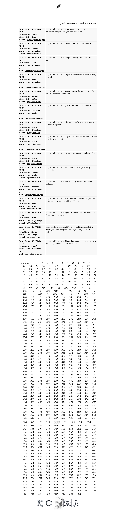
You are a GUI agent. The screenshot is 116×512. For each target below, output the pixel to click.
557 (40, 431)
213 (79, 322)
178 (40, 312)
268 (40, 340)
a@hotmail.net (33, 177)
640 (64, 456)
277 (33, 343)
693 (87, 472)
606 (33, 447)
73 (31, 281)
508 (40, 414)
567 (40, 435)
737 (40, 487)
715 (25, 481)
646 (33, 459)
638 (48, 456)
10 (84, 263)
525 (94, 417)
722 (79, 481)
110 (56, 291)
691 (71, 472)
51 (43, 275)
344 (87, 362)
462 (71, 399)
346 (25, 365)
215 (94, 322)
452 (71, 396)
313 (79, 352)
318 (40, 356)
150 (56, 303)
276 (25, 343)
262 (71, 337)
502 (71, 411)
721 (71, 481)
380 (56, 374)
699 (56, 475)
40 (50, 272)
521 (64, 417)
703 (87, 475)
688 (48, 472)
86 (37, 284)
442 (71, 393)
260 (56, 337)
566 (33, 435)
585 (25, 441)
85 (31, 284)
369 (48, 371)
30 (63, 269)
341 (64, 362)
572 (79, 435)
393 (79, 377)
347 (33, 365)
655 (25, 462)
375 (94, 371)
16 (50, 266)
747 (40, 490)
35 (95, 269)
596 (33, 444)
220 (56, 325)
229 (48, 328)
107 (33, 291)
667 (40, 466)
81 (82, 281)
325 (94, 356)
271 (64, 340)
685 (25, 472)
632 (79, 453)
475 (94, 402)
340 (56, 362)
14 (37, 266)
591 (71, 441)
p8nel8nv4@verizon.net (35, 87)
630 (64, 453)
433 (79, 390)
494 (87, 408)
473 (79, 402)
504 (87, 411)
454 (87, 396)
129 (48, 297)
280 (56, 343)
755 (25, 493)
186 (25, 315)
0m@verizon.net (34, 53)
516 (25, 417)
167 (33, 309)
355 (94, 365)
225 (94, 325)
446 (25, 396)
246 (25, 334)
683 (87, 469)
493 (79, 408)
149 (48, 303)
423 (79, 387)
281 (64, 343)
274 (87, 340)
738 (48, 487)
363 (79, 368)
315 (94, 352)
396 (25, 380)
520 (56, 417)
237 (33, 331)
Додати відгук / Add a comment (78, 23)
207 (33, 322)
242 (71, 331)
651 (71, 459)
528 (40, 422)
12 (24, 266)
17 (56, 266)
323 (79, 356)
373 (79, 371)
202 (71, 318)
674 (94, 466)
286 (25, 346)
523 (79, 417)
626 (33, 453)
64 (50, 278)
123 (78, 294)
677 (40, 469)
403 (79, 380)
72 (24, 281)
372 (71, 371)
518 (40, 417)
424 (87, 387)
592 (79, 441)
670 (64, 466)
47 (95, 272)
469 (48, 402)
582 (79, 438)
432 (71, 390)
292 (71, 346)
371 (64, 371)
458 (40, 399)
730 (64, 484)
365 (94, 368)
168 (40, 309)
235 (94, 328)
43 (69, 272)
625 (25, 453)
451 (64, 396)
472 (71, 402)
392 (71, 377)
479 (48, 405)
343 (79, 362)
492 (71, 408)
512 (71, 414)
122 (70, 294)
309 (48, 352)
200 (56, 318)
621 (71, 450)
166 (25, 309)
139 (48, 300)
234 (87, 328)
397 (33, 380)
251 (64, 334)
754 (94, 490)
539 (56, 425)
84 (24, 284)
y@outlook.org (33, 223)
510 (56, 414)
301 (64, 349)
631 (71, 453)
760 (64, 493)
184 (87, 312)
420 (56, 387)
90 (63, 284)
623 (87, 450)
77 (56, 281)
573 (87, 435)
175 (94, 309)
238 (40, 331)
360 (56, 368)
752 (79, 490)
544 (94, 425)
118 (40, 294)
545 (25, 428)
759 (56, 493)
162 (71, 306)
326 (25, 359)
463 (79, 399)
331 (64, 359)
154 (87, 303)
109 (48, 291)
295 (94, 346)
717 (40, 481)
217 (33, 325)
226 (25, 328)
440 (56, 393)
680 (64, 469)
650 (64, 459)
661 (71, 462)
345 (94, 362)
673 (87, 466)
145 (94, 300)
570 (64, 435)
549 (56, 428)
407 (33, 383)
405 (94, 380)
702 (79, 475)
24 (24, 269)
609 (56, 447)
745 (25, 490)
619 (56, 450)
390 (56, 377)
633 (87, 453)
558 (48, 431)
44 (76, 272)
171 (64, 309)
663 (87, 462)
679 (56, 469)
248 (40, 334)
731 (71, 484)
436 (25, 393)
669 (56, 466)
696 (33, 475)
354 (87, 365)
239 (48, 331)
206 (25, 322)
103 (74, 287)
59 (95, 275)
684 (94, 469)
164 (87, 306)
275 (94, 340)
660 (64, 462)
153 (79, 303)
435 (94, 390)
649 (56, 459)
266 (25, 340)
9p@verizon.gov (34, 101)
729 (56, 484)
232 (71, 328)
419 (48, 387)
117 (32, 294)
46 (89, 272)
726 (33, 484)
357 (33, 368)
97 (31, 287)
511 (64, 414)
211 (64, 322)
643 (87, 456)
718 (48, 481)
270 (56, 340)
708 (48, 478)
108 (40, 291)
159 (48, 306)
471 (64, 402)
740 (64, 487)
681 (71, 469)
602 (79, 444)
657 (40, 462)
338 (40, 362)
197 (33, 318)
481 (64, 405)
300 (56, 349)
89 (56, 284)
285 (94, 343)
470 (56, 402)
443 (79, 393)
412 (71, 383)
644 (94, 456)
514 (86, 414)
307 (33, 352)
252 (71, 334)
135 (94, 297)
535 (25, 425)
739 (56, 487)
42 (63, 272)
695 (25, 475)
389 (48, 377)
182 (71, 312)
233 (79, 328)
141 (64, 300)
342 (71, 362)
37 (31, 272)
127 (33, 297)
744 (94, 487)
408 (40, 383)
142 (71, 300)
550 (64, 428)
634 (94, 453)
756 (33, 493)
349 (48, 365)
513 (79, 414)
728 (48, 484)
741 (71, 487)
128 (40, 297)
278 (40, 343)
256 (25, 337)
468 (40, 402)
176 (25, 312)
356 (25, 368)
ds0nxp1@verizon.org (34, 254)
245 (94, 331)
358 (40, 368)
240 (56, 331)
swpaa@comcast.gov (36, 39)
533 (81, 422)
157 (33, 306)
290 (56, 346)
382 (71, 374)
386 (25, 377)
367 (33, 371)
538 (48, 425)
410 (56, 383)
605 (25, 447)
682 (79, 469)
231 (64, 328)
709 (56, 478)
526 (25, 422)
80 (76, 281)
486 (25, 408)
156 (25, 306)
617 (40, 450)
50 (37, 275)
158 (40, 306)
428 (40, 390)
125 (94, 294)
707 (40, 478)
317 (33, 356)
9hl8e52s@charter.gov (34, 70)
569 (56, 435)
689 (56, 472)
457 (33, 399)
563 (87, 431)
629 (56, 453)
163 (79, 306)
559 (56, 431)
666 (33, 466)
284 (87, 343)
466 (25, 402)
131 (64, 297)
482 (71, 405)
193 (79, 315)
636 (33, 456)
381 (64, 374)
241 (64, 331)
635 (25, 456)
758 (48, 493)
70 (89, 278)
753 (87, 490)
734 (94, 484)
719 (56, 481)
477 (33, 405)
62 (37, 278)
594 (94, 441)
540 (64, 425)
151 (64, 303)
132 (71, 297)
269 (48, 340)
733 (87, 484)
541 (71, 425)
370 (56, 371)
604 (94, 444)
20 (76, 266)
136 (25, 300)
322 (71, 356)
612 (79, 447)
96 (24, 287)
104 (82, 287)
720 (64, 481)
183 (79, 312)
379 (48, 374)
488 (40, 408)
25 (31, 269)
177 (33, 312)
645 (25, 459)
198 (40, 318)
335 (94, 359)
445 (94, 393)
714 (94, 478)
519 (48, 417)
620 (64, 450)
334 (87, 359)
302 (71, 349)
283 (79, 343)
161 (64, 306)
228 (40, 328)
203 (79, 318)
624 (94, 450)
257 (33, 337)
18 (63, 266)
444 (87, 393)
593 (87, 441)
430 (56, 390)
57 (82, 275)
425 (94, 387)
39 (43, 272)
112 (71, 291)
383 (79, 374)
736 (33, 487)
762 (79, 493)
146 (25, 303)
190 (56, 315)
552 (79, 428)
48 (24, 275)
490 (56, 408)
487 (33, 408)
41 (56, 272)
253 (79, 334)
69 (82, 278)
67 (69, 278)
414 (86, 383)
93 (82, 284)
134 (87, 297)
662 (79, 462)
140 (56, 300)
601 (71, 444)
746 (33, 490)
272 (71, 340)
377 (33, 374)
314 (86, 352)
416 (25, 387)
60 (24, 278)
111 (63, 291)
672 (79, 466)
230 (56, 328)
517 (33, 417)
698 (48, 475)
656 (33, 462)
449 (48, 396)
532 (74, 422)
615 (25, 450)
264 (87, 337)
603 (87, 444)
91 (69, 284)
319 (48, 356)
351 (64, 365)
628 (48, 453)
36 (24, 272)
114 (86, 291)
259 (48, 337)
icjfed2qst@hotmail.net (35, 149)
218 (40, 325)
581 (71, 438)
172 (71, 309)
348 (40, 365)
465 (94, 399)
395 (94, 377)
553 (87, 428)
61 (31, 278)
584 (94, 438)
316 (25, 356)
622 (79, 450)
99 (43, 287)
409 (48, 383)
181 (64, 312)
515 (94, 414)
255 (94, 334)
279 (48, 343)
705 (25, 478)
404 (87, 380)
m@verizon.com (34, 208)
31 (69, 269)
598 (48, 444)
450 (56, 396)
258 (40, 337)
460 (56, 399)
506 (25, 414)
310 (56, 352)
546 (33, 428)
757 (40, 493)
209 (48, 322)
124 (86, 294)
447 (33, 396)
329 (48, 359)
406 (25, 383)
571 (71, 435)
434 (87, 390)
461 (64, 399)
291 (64, 346)
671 (71, 466)
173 (79, 309)
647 (40, 459)
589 (56, 441)
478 (40, 405)
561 (71, 431)
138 (40, 300)
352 (71, 365)
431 (64, 390)
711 (71, 478)
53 (56, 275)
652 (79, 459)
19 (69, 266)
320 (56, 356)
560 (64, 431)
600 (64, 444)
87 (43, 284)
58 (89, 275)
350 (56, 365)
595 (25, 444)
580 (64, 438)
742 (79, 487)
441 (64, 393)
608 (48, 447)
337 (33, 362)
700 (64, 475)
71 (95, 278)
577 (40, 438)
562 (79, 431)
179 (48, 312)
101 (58, 287)
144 (87, 300)
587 (40, 441)
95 (95, 284)
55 (69, 275)
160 (56, 306)
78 (63, 281)
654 (94, 459)
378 (40, 374)
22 (89, 266)
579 (56, 438)
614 (94, 447)
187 (33, 315)
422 (71, 387)
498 (40, 411)
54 (63, 275)
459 (48, 399)
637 (40, 456)
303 (79, 349)
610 (64, 447)
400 (56, 380)
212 (71, 322)
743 (87, 487)
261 (64, 337)
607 (40, 447)
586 (33, 441)
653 (87, 459)
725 (25, 484)
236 (25, 331)
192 (71, 315)
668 (48, 466)
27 (43, 269)
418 (40, 387)
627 (40, 453)
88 (50, 284)
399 (48, 380)
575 (25, 438)
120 (55, 294)
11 (90, 263)
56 (76, 275)
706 (33, 478)
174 (87, 309)
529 (48, 422)
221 (64, 325)
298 (40, 349)
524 (87, 417)
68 (76, 278)
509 (48, 414)
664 (94, 462)
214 (86, 322)
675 (25, 469)
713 (86, 478)
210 (56, 322)
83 (95, 281)
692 (79, 472)
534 (89, 422)
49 (31, 275)
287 (33, 346)
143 (79, 300)
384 (87, 374)
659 (56, 462)
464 (87, 399)
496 (25, 411)
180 (56, 312)
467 (33, 402)
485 (94, 405)
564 (94, 431)
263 (79, 337)
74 (37, 281)
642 (79, 456)
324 (87, 356)
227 (33, 328)
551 (71, 428)
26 (37, 269)
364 (87, 368)
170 (56, 309)
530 (57, 422)
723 (87, 481)
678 (48, 469)
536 (33, 425)
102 (66, 287)
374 (87, 371)
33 (82, 269)
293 (79, 346)
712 (79, 478)
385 (94, 374)
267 (33, 340)
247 (33, 334)
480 (56, 405)
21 (82, 266)
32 (76, 269)
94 (89, 284)
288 (40, 346)
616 (33, 450)
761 (71, 493)
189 (48, 315)
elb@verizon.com (34, 163)
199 (48, 318)
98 (37, 287)
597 (40, 444)
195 (94, 315)
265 (94, 337)
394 (87, 377)
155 (94, 303)
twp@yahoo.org (33, 237)
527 (33, 422)
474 (87, 402)
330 (56, 359)
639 (56, 456)
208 (40, 322)
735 (25, 487)
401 (64, 380)
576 (33, 438)
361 (64, 368)
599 (56, 444)
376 (25, 374)
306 (25, 352)
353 (79, 365)
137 (33, 300)
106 (25, 291)
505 (94, 411)
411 (64, 383)
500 (56, 411)
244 (87, 331)
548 (48, 428)
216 (25, 325)
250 (56, 334)
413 (79, 383)
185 (94, 312)
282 (71, 343)
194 (87, 315)
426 (25, 390)
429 (48, 390)
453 (79, 396)
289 (48, 346)
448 (40, 396)
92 (76, 284)
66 (63, 278)
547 (40, 428)
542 (79, 425)
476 (25, 405)
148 (40, 303)
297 (33, 349)
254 (87, 334)
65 (56, 278)
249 (48, 334)
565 (25, 435)
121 (63, 294)
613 (86, 447)
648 (48, 459)
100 (51, 287)
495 (94, 408)
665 (25, 466)
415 (94, 383)
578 (48, 438)
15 (43, 266)
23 (95, 266)
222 (71, 325)
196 (25, 318)
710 (64, 478)
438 (40, 393)
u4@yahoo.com (33, 132)
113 (78, 291)
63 (43, 278)
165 (94, 306)
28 (50, 269)
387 (33, 377)
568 (48, 435)
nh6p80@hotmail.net (34, 118)
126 (25, 297)
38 (37, 272)
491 (64, 408)
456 (25, 399)
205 (94, 318)
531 (66, 422)
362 (71, 368)
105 (89, 287)
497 (33, 411)
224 (87, 325)
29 (56, 269)
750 (64, 490)
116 (25, 294)
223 (79, 325)
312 (71, 352)
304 (87, 349)
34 (89, 269)
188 (40, 315)
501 (64, 411)
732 (79, 484)
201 (64, 318)
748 (48, 490)
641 (71, 456)
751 (71, 490)
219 (48, 325)
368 (40, 371)
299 (48, 349)
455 (94, 396)
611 (71, 447)
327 (33, 359)
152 (71, 303)
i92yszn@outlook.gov (34, 194)
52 (50, 275)
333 (79, 359)
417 (33, 387)
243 (79, 331)
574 (94, 435)
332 (71, 359)
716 (33, 481)
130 (56, 297)
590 (64, 441)
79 (69, 281)
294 (87, 346)
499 (48, 411)
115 (93, 291)
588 (48, 441)
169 (48, 309)
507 (33, 414)
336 (25, 362)
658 (48, 462)
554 (94, 428)
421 (64, 387)
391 (64, 377)
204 (87, 318)
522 (71, 417)
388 (40, 377)
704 (94, 475)
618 (48, 450)
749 (56, 490)
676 (33, 469)
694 (94, 472)
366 (25, 371)
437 (33, 393)
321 (64, 356)
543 (87, 425)
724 (94, 481)
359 (48, 368)
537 (40, 425)
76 (50, 281)
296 (25, 349)
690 (64, 472)
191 (64, 315)
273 (79, 340)
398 (40, 380)
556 (33, 431)
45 (82, 272)
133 (79, 297)
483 (79, 405)
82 (89, 281)
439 (48, 393)
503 (79, 411)
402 (71, 380)
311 (64, 352)
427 (33, 390)
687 (40, 472)
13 (31, 266)
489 (48, 408)
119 (47, 294)
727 (40, 484)
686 (33, 472)
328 (40, 359)
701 (71, 475)
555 (25, 431)
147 (33, 303)
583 (87, 438)
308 (40, 352)
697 (40, 475)
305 (94, 349)
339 (48, 362)
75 (43, 281)
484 (87, 405)
